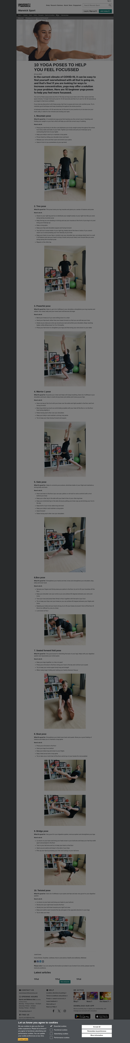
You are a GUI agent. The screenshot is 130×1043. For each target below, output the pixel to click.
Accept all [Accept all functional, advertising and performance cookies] (96, 1027)
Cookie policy (23, 1039)
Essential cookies (58, 1026)
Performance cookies (59, 1037)
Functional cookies (58, 1030)
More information (97, 1035)
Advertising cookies (59, 1033)
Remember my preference (96, 1031)
